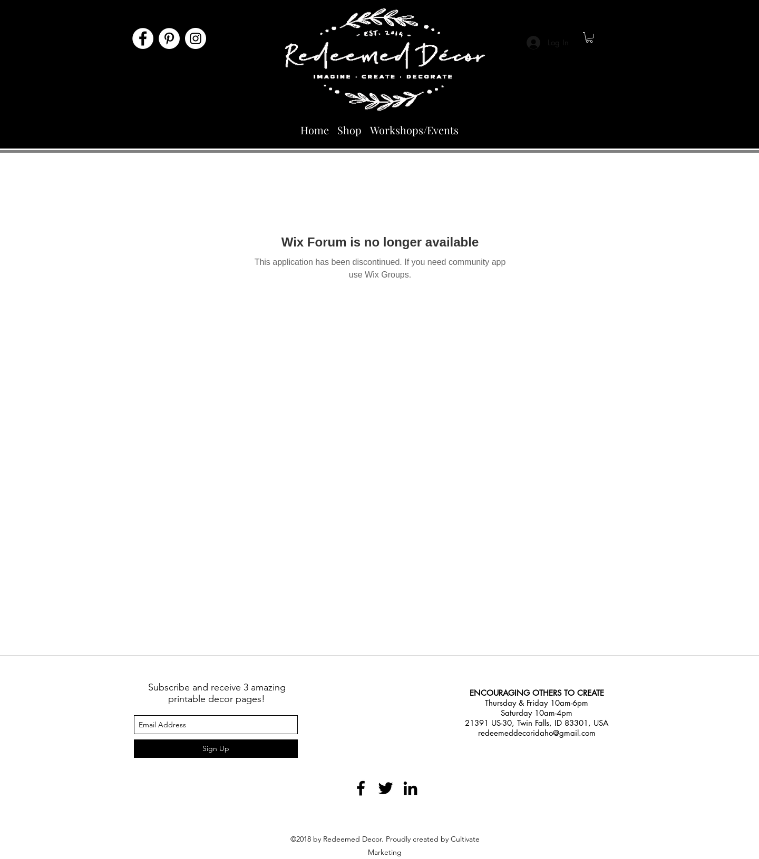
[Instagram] (195, 38)
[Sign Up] (216, 748)
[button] (589, 37)
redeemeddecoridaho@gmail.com (537, 733)
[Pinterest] (169, 38)
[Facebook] (142, 38)
